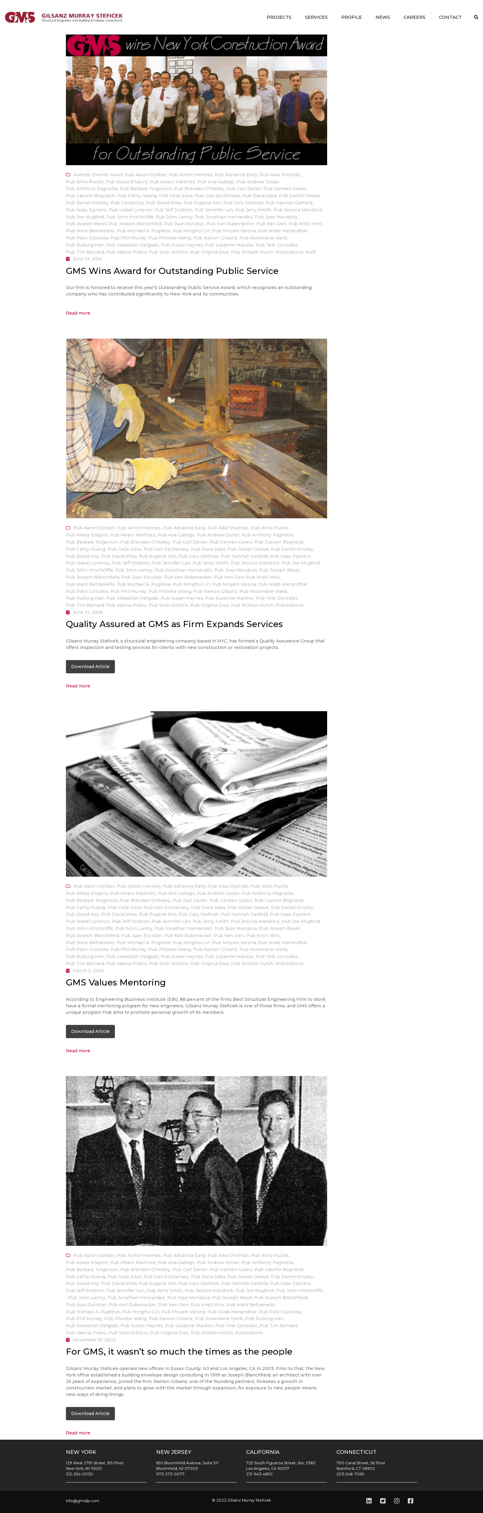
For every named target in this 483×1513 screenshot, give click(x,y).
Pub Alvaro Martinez (172, 182)
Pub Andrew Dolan (258, 182)
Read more (78, 313)
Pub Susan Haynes (182, 245)
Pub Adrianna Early (236, 174)
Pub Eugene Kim (202, 203)
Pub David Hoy (127, 203)
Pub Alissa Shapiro (127, 182)
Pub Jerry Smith (253, 210)
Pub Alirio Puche (85, 182)
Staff (311, 252)
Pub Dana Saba (259, 195)
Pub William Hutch (252, 252)
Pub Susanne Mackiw (229, 245)
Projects (279, 17)
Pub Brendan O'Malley (199, 188)
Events (100, 174)
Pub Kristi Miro (305, 223)
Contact (450, 17)
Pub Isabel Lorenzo (130, 210)
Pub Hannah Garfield (289, 203)
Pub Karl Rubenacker (230, 223)
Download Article (90, 666)
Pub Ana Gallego (215, 182)
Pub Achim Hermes (191, 174)
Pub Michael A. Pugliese (144, 231)
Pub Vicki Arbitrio (168, 252)
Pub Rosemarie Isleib (263, 238)
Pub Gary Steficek (243, 203)
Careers (414, 17)
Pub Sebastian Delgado (132, 245)
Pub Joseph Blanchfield (135, 223)
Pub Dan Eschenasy (217, 195)
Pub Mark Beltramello (90, 231)
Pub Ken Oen (271, 223)
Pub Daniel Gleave (299, 195)
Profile (351, 17)
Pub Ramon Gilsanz (215, 238)
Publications (289, 252)
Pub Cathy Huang (137, 195)
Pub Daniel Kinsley (87, 203)
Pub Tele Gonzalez (277, 245)
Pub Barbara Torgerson (146, 188)
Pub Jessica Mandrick (298, 210)
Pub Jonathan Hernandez (224, 217)
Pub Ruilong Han (85, 245)
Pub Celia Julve (176, 195)
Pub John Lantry (174, 217)
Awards (81, 174)
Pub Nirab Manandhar (282, 231)
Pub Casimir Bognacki (90, 195)
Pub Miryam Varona (234, 231)
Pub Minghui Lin (191, 231)
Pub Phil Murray (128, 238)
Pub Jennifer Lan (214, 210)
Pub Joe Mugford (85, 217)
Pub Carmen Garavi (284, 188)
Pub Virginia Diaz (209, 252)
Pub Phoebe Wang (169, 238)
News (382, 17)
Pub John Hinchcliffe (129, 217)
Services (316, 17)
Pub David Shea (163, 203)
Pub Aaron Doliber (146, 174)
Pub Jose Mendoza (276, 217)
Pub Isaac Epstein (86, 210)
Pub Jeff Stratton (174, 210)
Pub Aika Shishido (280, 174)
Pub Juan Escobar (184, 223)
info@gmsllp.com (82, 1501)
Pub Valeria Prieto (126, 252)
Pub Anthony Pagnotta (92, 188)
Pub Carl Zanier (243, 188)
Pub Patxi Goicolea (87, 238)
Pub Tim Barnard (85, 252)
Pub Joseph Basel (86, 223)
